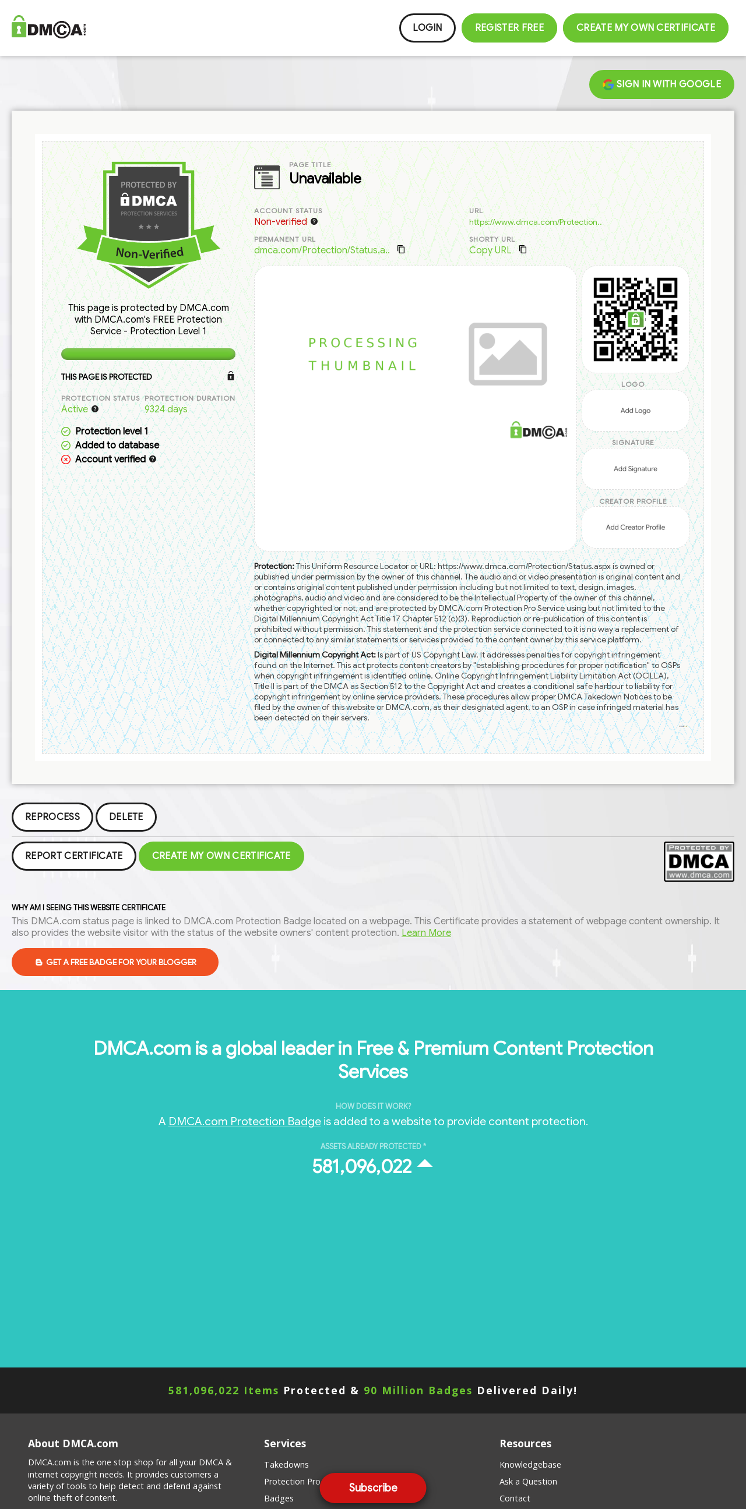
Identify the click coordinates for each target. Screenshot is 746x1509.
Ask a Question (528, 1481)
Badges (279, 1498)
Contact (514, 1498)
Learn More (426, 933)
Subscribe (373, 1488)
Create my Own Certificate (645, 28)
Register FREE (509, 28)
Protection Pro (292, 1481)
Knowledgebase (530, 1464)
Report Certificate (74, 856)
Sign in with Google (662, 84)
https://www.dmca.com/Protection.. (535, 222)
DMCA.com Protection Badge (244, 1121)
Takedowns (286, 1464)
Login (427, 28)
